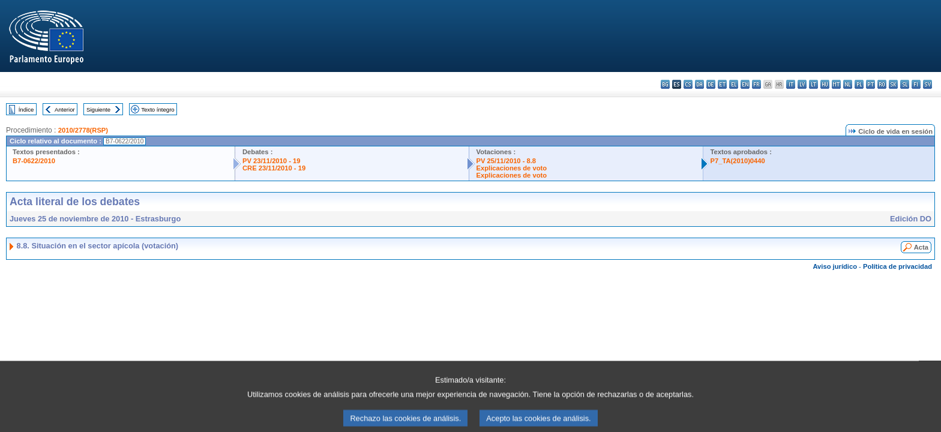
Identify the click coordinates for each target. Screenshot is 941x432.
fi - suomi (916, 84)
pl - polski (859, 84)
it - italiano (790, 84)
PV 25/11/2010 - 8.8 (507, 160)
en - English (745, 84)
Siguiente (98, 109)
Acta (921, 247)
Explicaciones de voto (512, 168)
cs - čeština (688, 84)
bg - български (665, 84)
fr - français (756, 84)
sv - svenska (927, 84)
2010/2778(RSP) (83, 130)
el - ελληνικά (733, 84)
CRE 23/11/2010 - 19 (273, 168)
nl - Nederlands (847, 84)
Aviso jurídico (835, 266)
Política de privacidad (897, 266)
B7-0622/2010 (34, 160)
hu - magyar (824, 84)
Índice (26, 109)
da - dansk (699, 84)
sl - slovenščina (904, 84)
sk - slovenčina (893, 84)
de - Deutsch (710, 84)
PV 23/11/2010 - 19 (271, 160)
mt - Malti (836, 84)
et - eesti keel (722, 84)
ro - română (881, 84)
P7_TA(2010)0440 (738, 160)
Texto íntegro (157, 109)
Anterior (65, 109)
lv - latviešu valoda (802, 84)
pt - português (870, 84)
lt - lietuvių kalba (813, 84)
